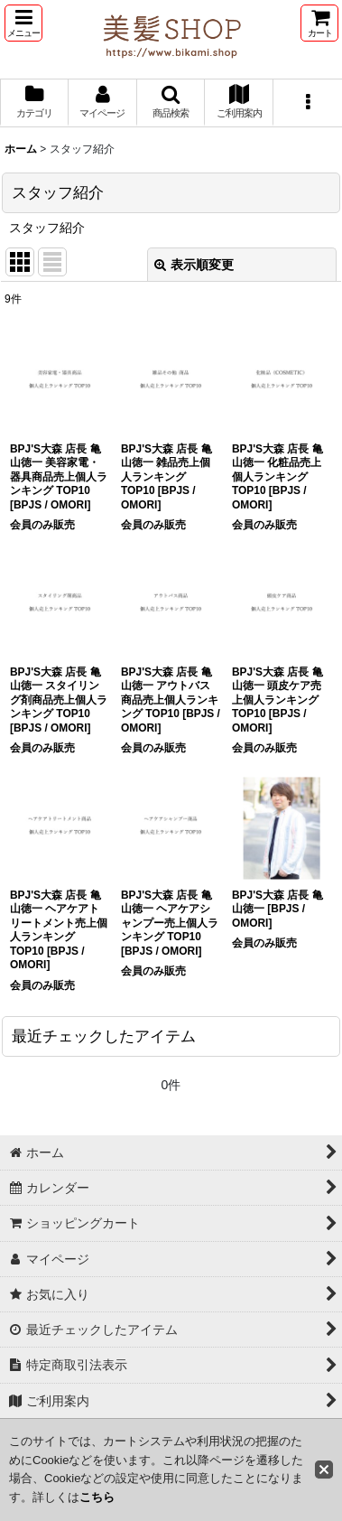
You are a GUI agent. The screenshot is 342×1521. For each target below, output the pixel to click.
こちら (97, 1497)
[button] (23, 23)
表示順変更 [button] (194, 264)
